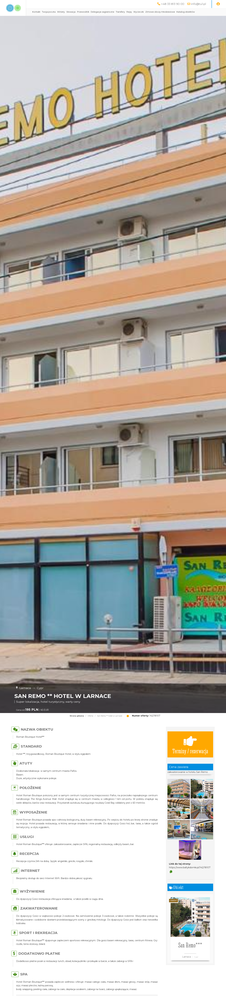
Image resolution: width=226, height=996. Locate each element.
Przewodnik (114, 12)
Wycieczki (169, 12)
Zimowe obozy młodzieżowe (191, 12)
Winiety (91, 12)
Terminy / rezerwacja (190, 752)
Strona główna (77, 724)
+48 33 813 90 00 (172, 3)
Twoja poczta (79, 12)
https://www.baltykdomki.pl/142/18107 (189, 875)
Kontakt (67, 12)
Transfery (151, 12)
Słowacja (101, 12)
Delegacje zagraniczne (133, 12)
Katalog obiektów (72, 20)
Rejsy (159, 12)
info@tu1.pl (198, 3)
